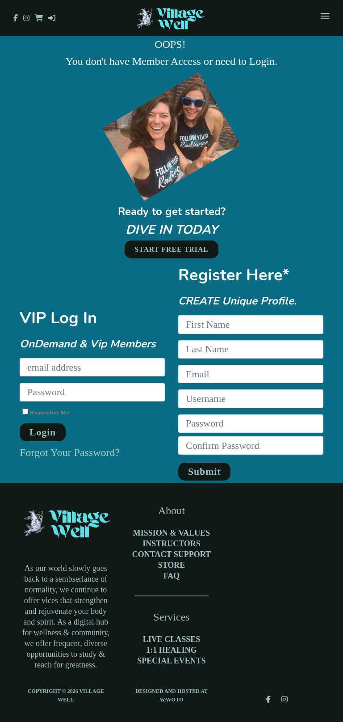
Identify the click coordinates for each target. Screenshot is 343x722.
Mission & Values (171, 532)
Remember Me (45, 412)
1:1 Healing (171, 650)
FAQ (171, 575)
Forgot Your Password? (70, 452)
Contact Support (171, 554)
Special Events (171, 660)
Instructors (171, 543)
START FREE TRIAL (171, 249)
